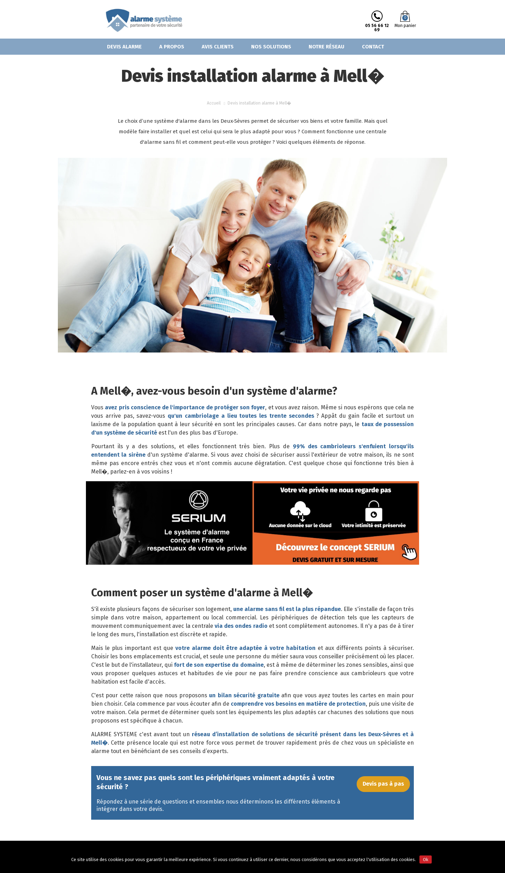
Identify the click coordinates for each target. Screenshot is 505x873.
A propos (171, 46)
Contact (373, 46)
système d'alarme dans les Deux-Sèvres (202, 121)
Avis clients (218, 46)
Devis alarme (124, 46)
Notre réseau (326, 46)
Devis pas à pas (383, 787)
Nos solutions (271, 46)
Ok (425, 859)
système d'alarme (184, 454)
